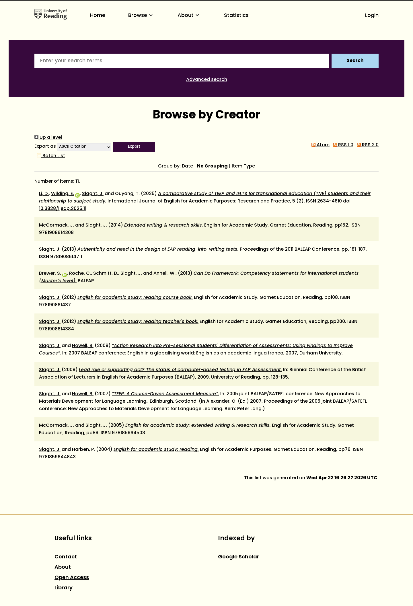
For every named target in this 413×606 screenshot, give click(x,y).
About (189, 15)
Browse (141, 15)
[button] (133, 146)
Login (372, 15)
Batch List (49, 156)
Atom (319, 145)
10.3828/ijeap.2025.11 (62, 209)
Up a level (48, 137)
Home (97, 15)
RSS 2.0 (366, 145)
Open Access (71, 577)
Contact (65, 557)
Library (63, 588)
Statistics (236, 15)
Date (187, 166)
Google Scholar (238, 557)
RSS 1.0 (342, 145)
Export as (45, 146)
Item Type (243, 166)
